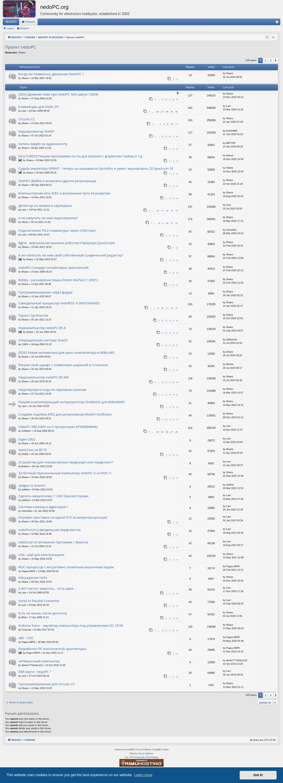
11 (176, 123)
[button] (275, 60)
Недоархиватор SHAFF (36, 131)
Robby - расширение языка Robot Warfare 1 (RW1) (58, 280)
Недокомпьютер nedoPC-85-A (42, 328)
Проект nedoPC (20, 47)
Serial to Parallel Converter (38, 601)
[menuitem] (277, 22)
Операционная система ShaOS (43, 340)
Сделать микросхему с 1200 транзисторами (53, 496)
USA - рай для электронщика (41, 554)
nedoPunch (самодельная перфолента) (49, 529)
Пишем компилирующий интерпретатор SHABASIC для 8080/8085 (71, 402)
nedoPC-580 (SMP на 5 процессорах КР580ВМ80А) (58, 426)
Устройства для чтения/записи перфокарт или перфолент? (65, 462)
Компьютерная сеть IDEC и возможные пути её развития (64, 193)
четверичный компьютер (39, 661)
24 (157, 431)
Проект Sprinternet (33, 315)
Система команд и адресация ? (43, 506)
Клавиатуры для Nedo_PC (38, 106)
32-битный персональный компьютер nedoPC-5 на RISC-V (64, 473)
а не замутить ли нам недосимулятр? (48, 218)
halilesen (149, 753)
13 (171, 210)
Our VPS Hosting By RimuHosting (141, 757)
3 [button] (271, 60)
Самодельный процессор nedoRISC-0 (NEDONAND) (58, 303)
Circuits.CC (26, 119)
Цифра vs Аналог (32, 485)
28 (167, 111)
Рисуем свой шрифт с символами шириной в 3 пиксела (63, 365)
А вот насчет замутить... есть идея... (47, 588)
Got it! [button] (258, 775)
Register (25, 28)
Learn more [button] (143, 775)
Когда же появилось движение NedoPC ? (51, 74)
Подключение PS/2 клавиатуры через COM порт (57, 230)
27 (162, 111)
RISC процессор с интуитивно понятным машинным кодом (66, 567)
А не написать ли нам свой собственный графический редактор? (70, 255)
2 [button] (265, 60)
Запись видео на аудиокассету (42, 143)
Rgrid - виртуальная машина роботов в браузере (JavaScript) (66, 243)
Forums (30, 21)
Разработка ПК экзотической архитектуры (52, 648)
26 (157, 111)
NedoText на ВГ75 (32, 450)
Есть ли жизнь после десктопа (42, 613)
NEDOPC (11, 21)
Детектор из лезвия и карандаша (45, 205)
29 (171, 111)
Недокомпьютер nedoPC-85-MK (43, 377)
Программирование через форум (45, 292)
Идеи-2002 (26, 439)
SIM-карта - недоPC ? (34, 671)
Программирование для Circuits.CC (46, 684)
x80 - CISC (26, 638)
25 (162, 431)
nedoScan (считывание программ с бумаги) (53, 542)
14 (176, 210)
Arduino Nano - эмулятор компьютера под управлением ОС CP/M (70, 625)
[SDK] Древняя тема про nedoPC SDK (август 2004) (58, 94)
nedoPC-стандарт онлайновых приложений (53, 267)
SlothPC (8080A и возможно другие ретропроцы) (57, 181)
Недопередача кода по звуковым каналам (52, 389)
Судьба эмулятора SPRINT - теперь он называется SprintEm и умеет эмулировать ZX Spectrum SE (95, 168)
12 (167, 210)
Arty (140, 753)
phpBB (130, 749)
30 (176, 111)
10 (171, 123)
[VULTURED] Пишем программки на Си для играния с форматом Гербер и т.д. (80, 156)
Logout (10, 28)
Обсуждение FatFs (32, 577)
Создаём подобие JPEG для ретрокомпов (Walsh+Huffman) (64, 414)
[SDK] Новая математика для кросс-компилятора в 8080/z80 (66, 352)
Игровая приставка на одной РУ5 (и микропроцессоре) (62, 517)
